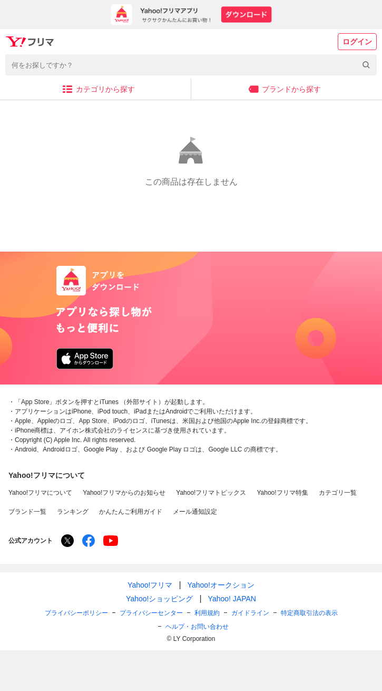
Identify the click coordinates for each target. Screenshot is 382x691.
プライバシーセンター (151, 613)
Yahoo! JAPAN (232, 598)
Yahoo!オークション (221, 585)
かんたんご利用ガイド (130, 511)
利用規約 (207, 613)
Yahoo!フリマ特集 (282, 492)
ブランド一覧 (27, 511)
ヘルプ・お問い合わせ (197, 626)
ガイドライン (250, 613)
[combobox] (191, 64)
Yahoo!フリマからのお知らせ (124, 492)
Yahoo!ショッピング (159, 598)
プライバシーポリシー (76, 613)
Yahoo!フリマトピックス (211, 492)
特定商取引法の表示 (309, 613)
